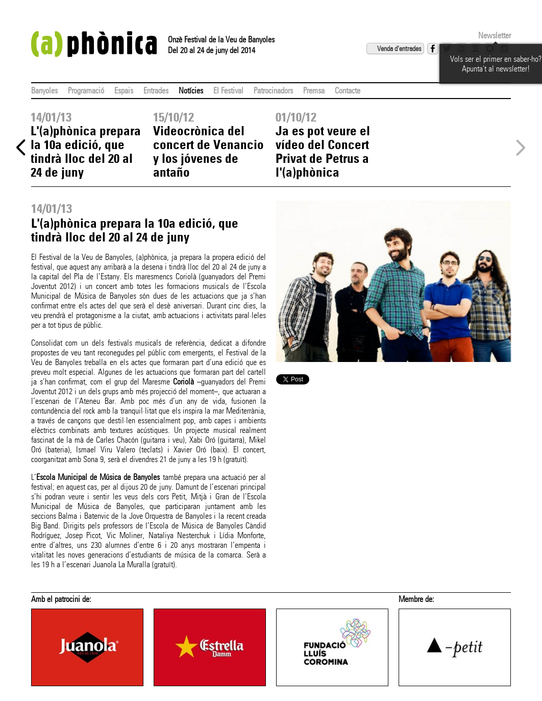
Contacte (347, 90)
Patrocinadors (273, 90)
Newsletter (494, 35)
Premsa (314, 90)
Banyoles (44, 90)
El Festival (228, 90)
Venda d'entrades (399, 48)
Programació (86, 90)
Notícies (191, 90)
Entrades (155, 90)
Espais (123, 90)
